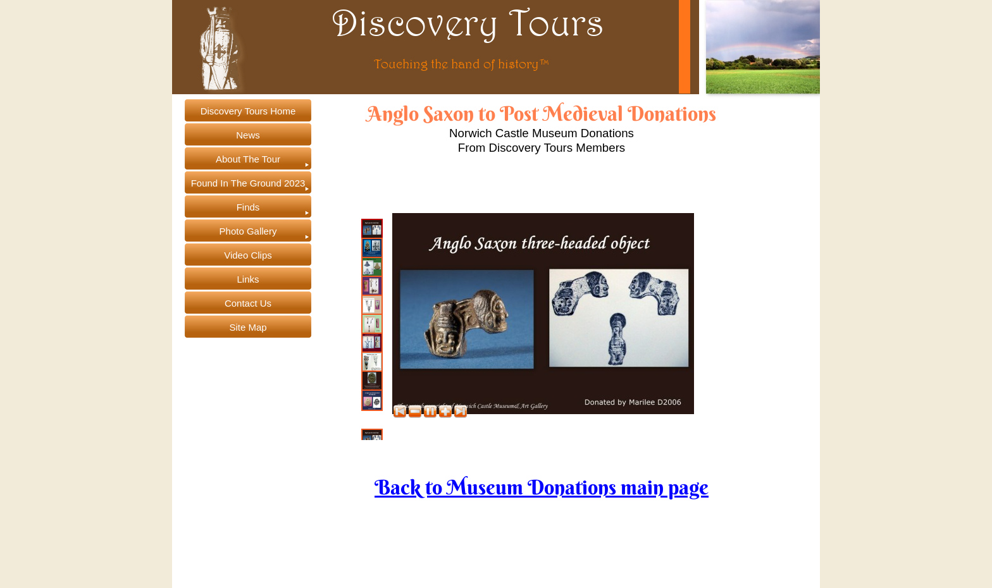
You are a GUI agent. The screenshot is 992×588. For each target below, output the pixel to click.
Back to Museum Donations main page (542, 487)
